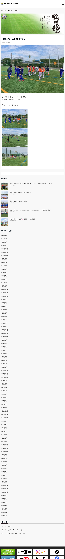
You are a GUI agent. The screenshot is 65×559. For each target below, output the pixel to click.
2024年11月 (4, 293)
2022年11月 (4, 374)
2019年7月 (4, 502)
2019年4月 (4, 512)
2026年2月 (4, 242)
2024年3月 (4, 320)
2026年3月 (4, 238)
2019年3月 (4, 516)
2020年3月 (4, 475)
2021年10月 (4, 418)
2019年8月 (4, 499)
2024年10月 (4, 296)
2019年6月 (4, 505)
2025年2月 (4, 282)
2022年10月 (4, 377)
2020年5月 (4, 468)
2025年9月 (4, 259)
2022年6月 (4, 391)
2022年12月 (4, 370)
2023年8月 (4, 343)
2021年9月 (4, 421)
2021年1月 (4, 441)
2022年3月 (4, 401)
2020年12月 (4, 445)
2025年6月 (4, 269)
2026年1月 (4, 245)
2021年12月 (4, 411)
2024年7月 (4, 306)
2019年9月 (4, 495)
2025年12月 (4, 249)
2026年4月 (4, 235)
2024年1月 (4, 326)
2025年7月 (4, 265)
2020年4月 (4, 472)
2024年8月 (4, 303)
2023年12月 (4, 330)
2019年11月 (4, 488)
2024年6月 (4, 309)
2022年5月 (4, 394)
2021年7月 (4, 428)
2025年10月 (4, 255)
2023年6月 (4, 350)
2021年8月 (4, 424)
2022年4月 (4, 397)
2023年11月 (4, 333)
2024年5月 (4, 313)
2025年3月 (4, 279)
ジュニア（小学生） (7, 526)
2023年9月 (4, 340)
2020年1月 (4, 482)
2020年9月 (4, 455)
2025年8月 (4, 262)
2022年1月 (4, 407)
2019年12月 (4, 485)
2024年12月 (4, 289)
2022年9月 (4, 380)
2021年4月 (4, 434)
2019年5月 (4, 509)
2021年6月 (4, 431)
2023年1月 (4, 367)
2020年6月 (4, 465)
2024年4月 (4, 316)
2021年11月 (4, 414)
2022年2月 (4, 404)
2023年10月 (4, 336)
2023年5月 (4, 353)
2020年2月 (4, 478)
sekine (13, 42)
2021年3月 (4, 438)
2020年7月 (4, 461)
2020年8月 (4, 458)
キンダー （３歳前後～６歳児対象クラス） (14, 533)
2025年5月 (4, 272)
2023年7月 (4, 347)
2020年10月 (4, 451)
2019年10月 (4, 492)
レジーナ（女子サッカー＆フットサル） (13, 530)
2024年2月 (4, 323)
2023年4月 (4, 357)
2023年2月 (4, 363)
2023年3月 (4, 360)
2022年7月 (4, 387)
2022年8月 (4, 384)
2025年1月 (4, 286)
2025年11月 (4, 252)
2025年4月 (4, 276)
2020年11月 (4, 448)
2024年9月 (4, 299)
